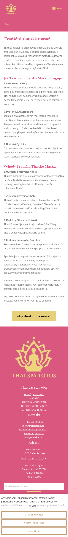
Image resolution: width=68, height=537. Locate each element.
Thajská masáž (12, 47)
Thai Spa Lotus (23, 296)
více (34, 506)
